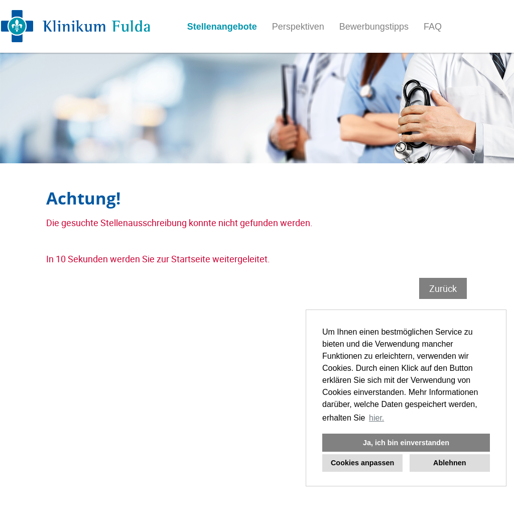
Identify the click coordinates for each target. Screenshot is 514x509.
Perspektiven (298, 27)
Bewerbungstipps (374, 27)
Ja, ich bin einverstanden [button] (406, 443)
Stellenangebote (222, 27)
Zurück (443, 288)
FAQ (433, 27)
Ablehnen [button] (449, 463)
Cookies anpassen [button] (362, 463)
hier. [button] (376, 418)
